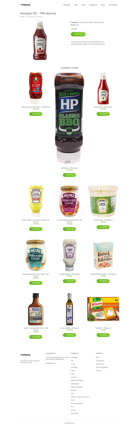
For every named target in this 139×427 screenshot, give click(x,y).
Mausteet (66, 5)
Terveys (73, 411)
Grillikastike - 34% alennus (69, 169)
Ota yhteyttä (100, 361)
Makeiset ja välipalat (77, 381)
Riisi (72, 407)
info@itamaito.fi (50, 364)
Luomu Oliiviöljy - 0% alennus (69, 329)
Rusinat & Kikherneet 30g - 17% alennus (103, 275)
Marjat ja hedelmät (76, 388)
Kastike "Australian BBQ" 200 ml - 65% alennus (35, 330)
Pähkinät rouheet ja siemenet (80, 398)
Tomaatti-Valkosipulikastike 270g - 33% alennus (69, 222)
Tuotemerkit (112, 5)
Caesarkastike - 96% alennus (103, 221)
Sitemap (98, 371)
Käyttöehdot (100, 365)
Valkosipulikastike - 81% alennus (69, 275)
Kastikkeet (90, 23)
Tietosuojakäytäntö (102, 368)
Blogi (103, 5)
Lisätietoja (78, 35)
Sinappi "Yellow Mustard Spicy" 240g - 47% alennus (35, 222)
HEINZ (96, 23)
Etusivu (22, 17)
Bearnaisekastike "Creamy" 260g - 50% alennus (36, 276)
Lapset (73, 371)
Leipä (76, 5)
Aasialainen (93, 5)
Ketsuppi (101, 23)
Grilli (72, 361)
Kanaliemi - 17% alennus (103, 329)
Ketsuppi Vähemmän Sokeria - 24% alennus (36, 108)
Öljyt (72, 394)
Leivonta (73, 378)
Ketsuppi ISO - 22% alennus (103, 108)
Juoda (73, 365)
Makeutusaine (75, 384)
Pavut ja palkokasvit (77, 404)
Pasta (83, 5)
